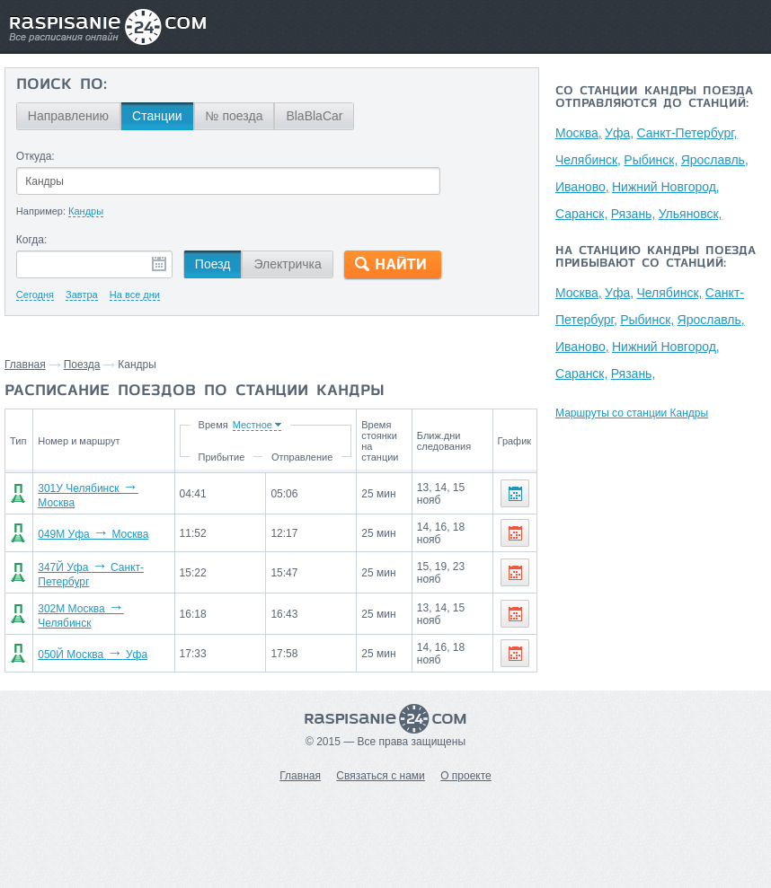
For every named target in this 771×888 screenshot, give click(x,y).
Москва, (578, 133)
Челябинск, (588, 160)
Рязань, (633, 214)
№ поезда (234, 116)
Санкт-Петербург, (686, 133)
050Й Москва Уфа (92, 654)
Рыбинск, (651, 160)
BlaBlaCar (314, 116)
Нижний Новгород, (666, 187)
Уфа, (619, 133)
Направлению (68, 116)
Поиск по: (61, 85)
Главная (25, 364)
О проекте (466, 775)
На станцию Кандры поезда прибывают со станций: (655, 257)
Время (212, 424)
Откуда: (35, 156)
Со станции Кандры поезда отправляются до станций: (654, 97)
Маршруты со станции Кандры (631, 413)
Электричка (287, 264)
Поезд (213, 264)
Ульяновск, (690, 214)
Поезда (82, 364)
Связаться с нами (380, 775)
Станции (157, 116)
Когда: (32, 239)
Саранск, (581, 214)
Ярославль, (715, 160)
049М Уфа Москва (93, 534)
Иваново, (582, 187)
